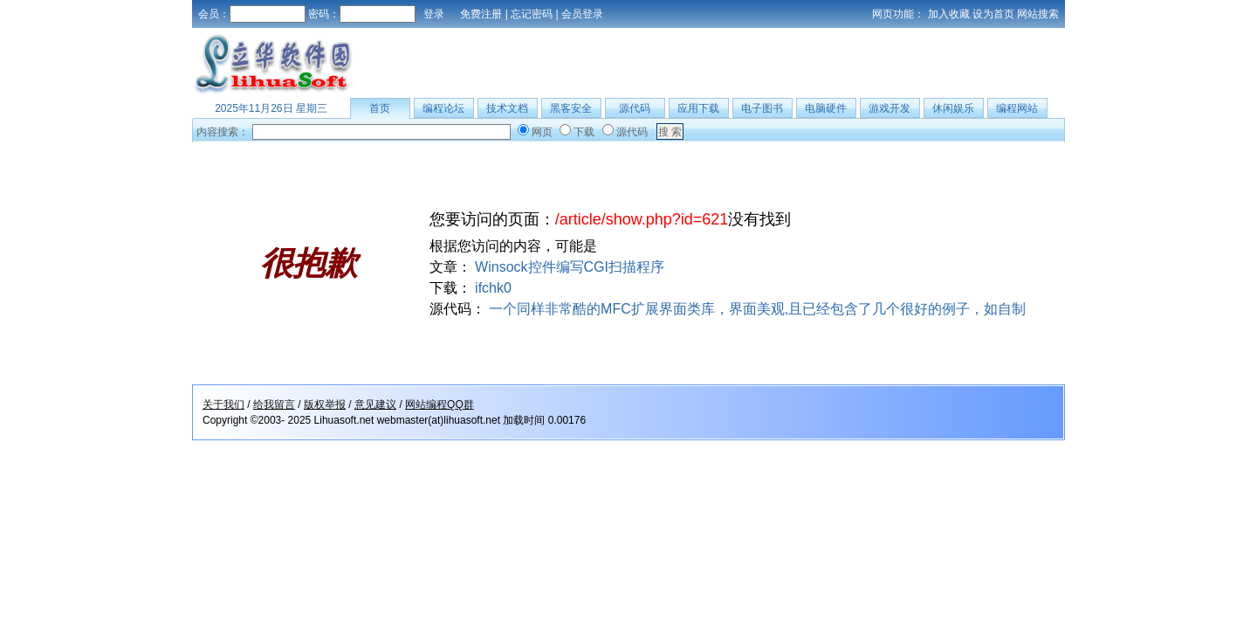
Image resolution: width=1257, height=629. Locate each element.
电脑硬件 (826, 108)
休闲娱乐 (953, 108)
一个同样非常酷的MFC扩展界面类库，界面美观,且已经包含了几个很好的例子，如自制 (757, 308)
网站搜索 (1038, 14)
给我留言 (274, 404)
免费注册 (481, 14)
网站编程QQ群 (439, 404)
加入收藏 (949, 14)
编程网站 (1017, 108)
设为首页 (993, 14)
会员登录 (582, 14)
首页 (379, 108)
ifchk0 (493, 287)
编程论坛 (443, 108)
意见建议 (375, 404)
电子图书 (762, 108)
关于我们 (223, 404)
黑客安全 (571, 108)
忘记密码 (532, 14)
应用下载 (698, 108)
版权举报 (325, 404)
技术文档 (507, 108)
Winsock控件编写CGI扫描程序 (569, 266)
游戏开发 (889, 108)
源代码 (634, 108)
